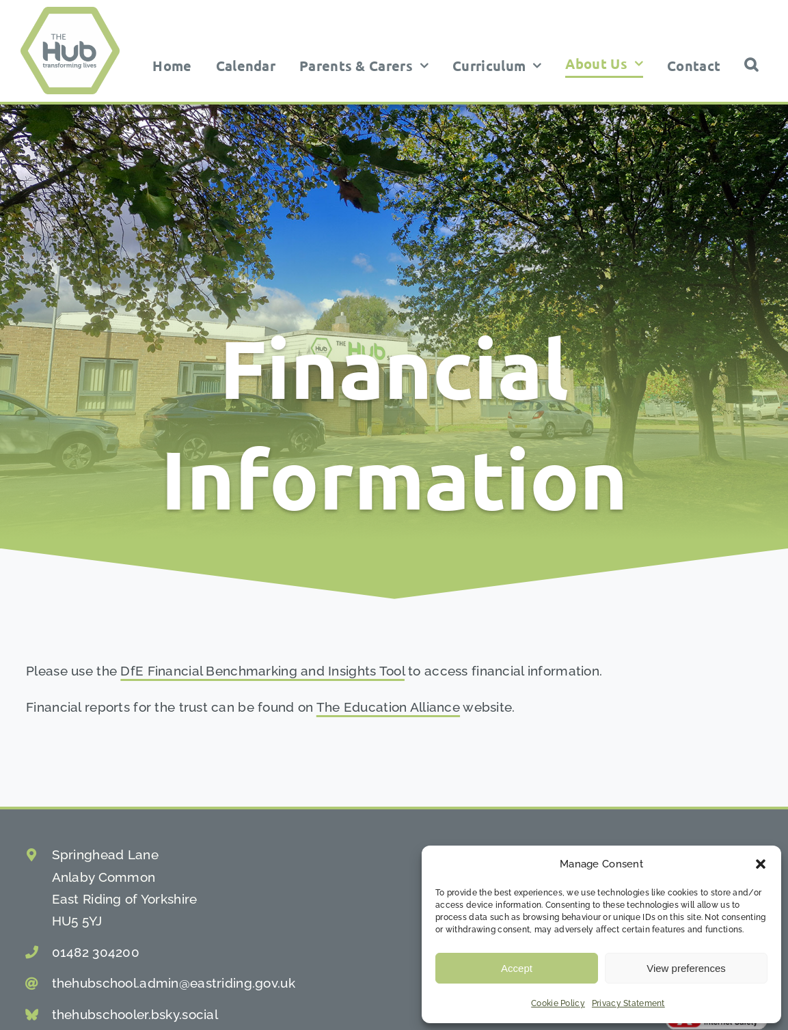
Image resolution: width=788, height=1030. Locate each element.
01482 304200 (95, 952)
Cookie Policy (558, 1003)
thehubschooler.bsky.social (135, 1014)
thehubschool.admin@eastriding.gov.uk (173, 982)
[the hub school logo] (70, 12)
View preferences (686, 968)
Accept (516, 968)
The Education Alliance (388, 706)
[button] (760, 864)
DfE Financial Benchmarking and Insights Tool (262, 670)
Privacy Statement (628, 1003)
